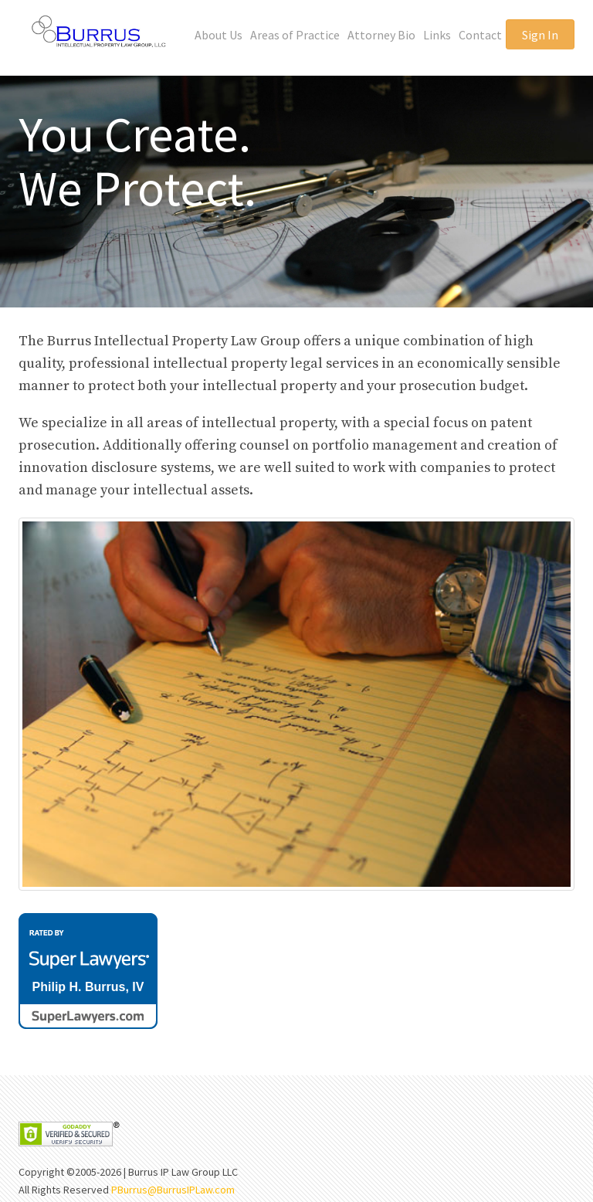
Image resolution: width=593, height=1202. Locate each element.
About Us (218, 34)
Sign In (540, 34)
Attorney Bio (381, 34)
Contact (480, 34)
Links (437, 34)
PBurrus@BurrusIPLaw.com (173, 1190)
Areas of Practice (295, 34)
